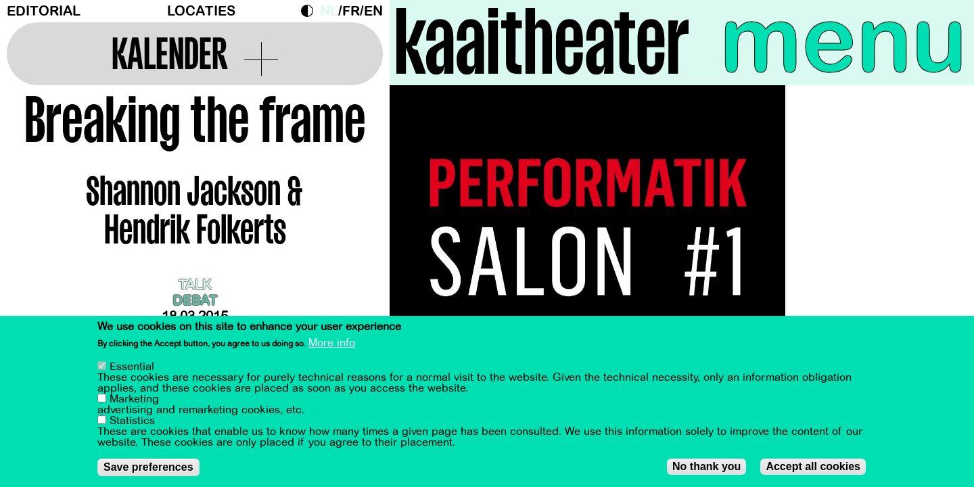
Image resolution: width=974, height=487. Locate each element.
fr (351, 11)
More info (331, 345)
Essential (132, 368)
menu (843, 40)
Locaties (201, 11)
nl (329, 11)
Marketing (134, 400)
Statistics (132, 422)
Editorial (43, 11)
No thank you (706, 467)
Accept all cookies (813, 467)
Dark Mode (310, 11)
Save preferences (148, 468)
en (373, 11)
